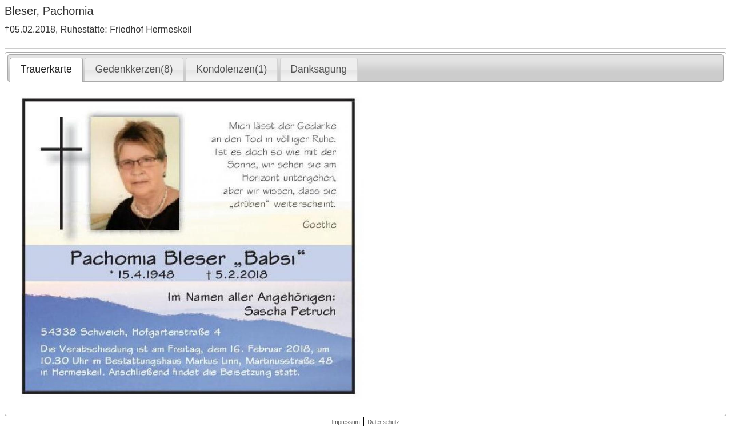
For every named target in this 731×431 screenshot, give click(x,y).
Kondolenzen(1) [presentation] (231, 69)
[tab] (46, 70)
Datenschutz (384, 422)
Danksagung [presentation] (318, 69)
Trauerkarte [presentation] (46, 69)
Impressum (345, 422)
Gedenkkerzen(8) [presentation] (134, 69)
